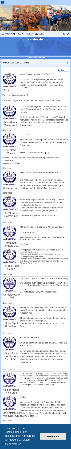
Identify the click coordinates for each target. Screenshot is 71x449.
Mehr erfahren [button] (13, 444)
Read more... (56, 100)
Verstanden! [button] (53, 436)
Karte (40, 188)
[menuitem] (8, 34)
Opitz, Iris (56, 237)
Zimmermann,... (38, 239)
